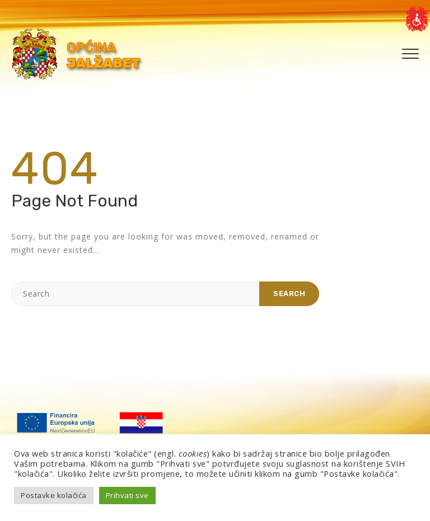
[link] (416, 19)
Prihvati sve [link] (127, 495)
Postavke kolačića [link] (54, 495)
